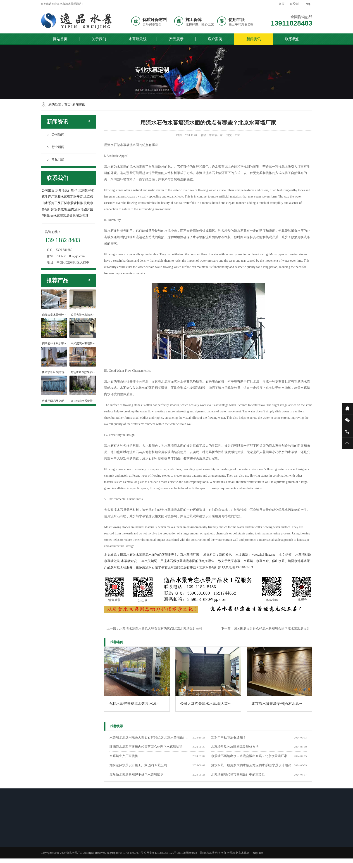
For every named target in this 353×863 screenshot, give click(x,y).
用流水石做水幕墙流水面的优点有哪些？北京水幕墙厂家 (159, 554)
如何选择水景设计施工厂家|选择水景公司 (138, 765)
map (308, 3)
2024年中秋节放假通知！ (228, 737)
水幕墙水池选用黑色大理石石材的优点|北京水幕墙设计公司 (160, 628)
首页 (281, 3)
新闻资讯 (253, 39)
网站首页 (60, 39)
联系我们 (295, 3)
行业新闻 (55, 147)
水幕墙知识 (129, 561)
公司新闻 (55, 134)
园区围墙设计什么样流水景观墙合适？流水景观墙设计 (272, 628)
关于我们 (99, 39)
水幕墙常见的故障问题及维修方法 (235, 746)
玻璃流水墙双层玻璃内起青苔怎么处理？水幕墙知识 (146, 746)
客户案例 (215, 39)
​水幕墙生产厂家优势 (124, 756)
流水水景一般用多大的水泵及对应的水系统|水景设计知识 (251, 765)
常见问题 (55, 159)
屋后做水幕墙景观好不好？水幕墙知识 (136, 774)
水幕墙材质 (303, 554)
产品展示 (176, 39)
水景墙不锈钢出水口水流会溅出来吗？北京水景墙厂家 (249, 756)
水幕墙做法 (112, 561)
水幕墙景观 (138, 39)
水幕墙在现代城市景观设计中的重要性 (238, 774)
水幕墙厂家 (216, 135)
